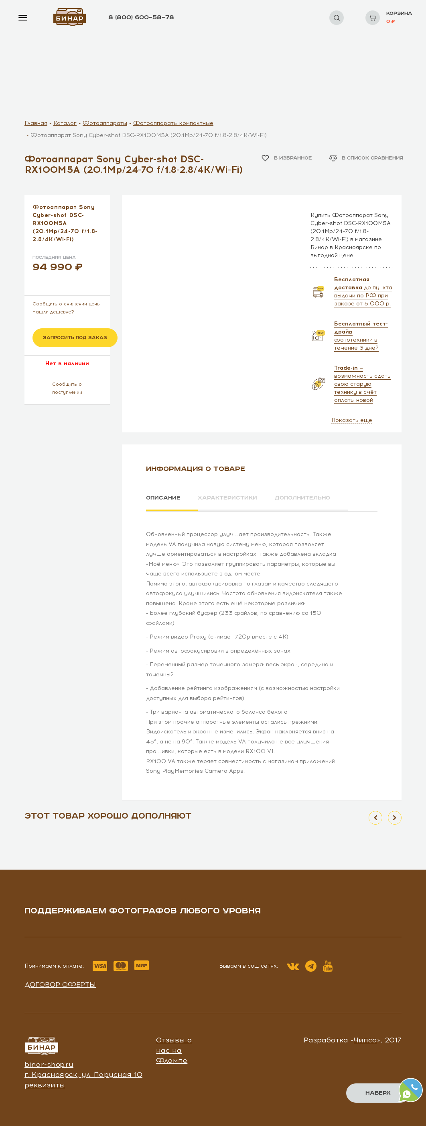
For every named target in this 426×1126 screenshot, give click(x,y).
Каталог (65, 123)
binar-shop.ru (48, 1063)
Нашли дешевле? (53, 312)
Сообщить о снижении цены (66, 304)
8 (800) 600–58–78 (141, 17)
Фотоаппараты (105, 123)
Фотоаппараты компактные (173, 123)
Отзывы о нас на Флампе (174, 1049)
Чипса (365, 1039)
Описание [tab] (163, 498)
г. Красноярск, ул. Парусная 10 (83, 1074)
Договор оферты (60, 984)
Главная (35, 123)
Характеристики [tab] (229, 498)
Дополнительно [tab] (306, 498)
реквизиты (44, 1084)
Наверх (378, 1093)
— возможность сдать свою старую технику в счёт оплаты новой (362, 383)
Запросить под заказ (75, 337)
